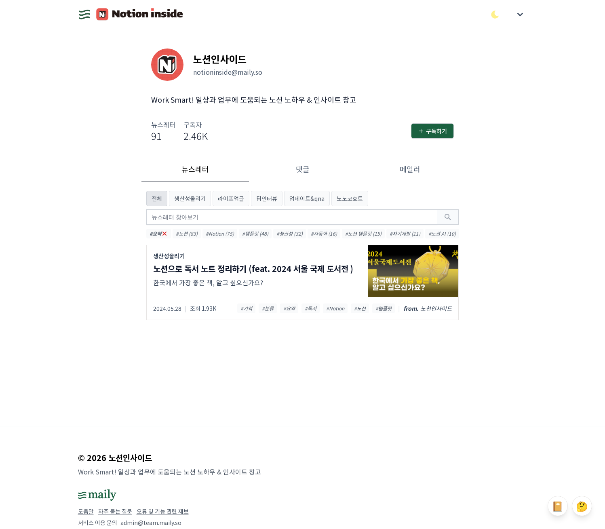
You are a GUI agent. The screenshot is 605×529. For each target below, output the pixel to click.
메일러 (410, 169)
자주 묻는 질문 (115, 511)
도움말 (86, 511)
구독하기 (432, 131)
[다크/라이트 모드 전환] (495, 14)
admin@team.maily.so (150, 522)
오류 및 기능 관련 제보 (163, 511)
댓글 (303, 169)
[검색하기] (448, 217)
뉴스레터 (195, 169)
